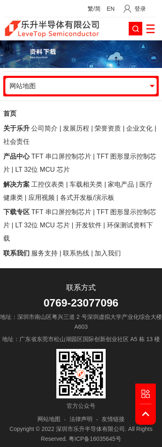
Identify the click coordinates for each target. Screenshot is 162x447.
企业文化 (139, 128)
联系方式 (81, 287)
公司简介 (44, 128)
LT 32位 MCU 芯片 (42, 169)
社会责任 (16, 141)
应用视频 (41, 197)
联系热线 (76, 253)
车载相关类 (85, 184)
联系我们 (16, 253)
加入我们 (108, 253)
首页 (9, 113)
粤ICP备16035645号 (95, 438)
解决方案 (16, 184)
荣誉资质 (108, 128)
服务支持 (44, 253)
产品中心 (16, 156)
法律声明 (81, 419)
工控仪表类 (47, 184)
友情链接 (113, 419)
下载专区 (16, 211)
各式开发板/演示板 (87, 197)
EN (111, 9)
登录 (140, 9)
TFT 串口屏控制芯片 (61, 156)
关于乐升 (16, 128)
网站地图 (22, 85)
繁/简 (94, 9)
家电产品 (121, 184)
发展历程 (76, 128)
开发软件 (88, 225)
